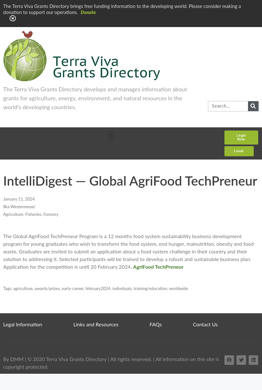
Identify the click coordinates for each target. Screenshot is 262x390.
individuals (121, 288)
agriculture (23, 288)
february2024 (97, 288)
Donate (88, 12)
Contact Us (205, 324)
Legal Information (22, 324)
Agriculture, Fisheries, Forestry (30, 214)
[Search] (253, 106)
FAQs (156, 324)
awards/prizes (47, 288)
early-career (72, 288)
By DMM (13, 359)
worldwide (178, 288)
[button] (111, 136)
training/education (150, 288)
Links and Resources (96, 324)
